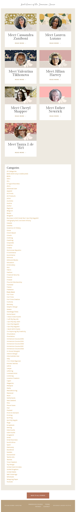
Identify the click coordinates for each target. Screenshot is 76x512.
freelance (10, 289)
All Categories (12, 171)
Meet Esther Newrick (55, 109)
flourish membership (14, 282)
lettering (10, 371)
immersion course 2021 (15, 346)
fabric (9, 270)
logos (9, 381)
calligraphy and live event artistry (19, 220)
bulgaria (10, 216)
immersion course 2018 (15, 339)
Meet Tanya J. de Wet (21, 146)
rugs (8, 423)
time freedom (12, 462)
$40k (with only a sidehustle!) (17, 174)
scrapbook (10, 425)
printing (9, 415)
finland (9, 280)
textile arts (11, 457)
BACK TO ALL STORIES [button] (38, 495)
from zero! (11, 292)
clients (9, 235)
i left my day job (12, 319)
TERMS (47, 504)
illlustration (11, 334)
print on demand (13, 413)
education (10, 262)
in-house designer (13, 351)
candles (9, 225)
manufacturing (12, 390)
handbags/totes (12, 312)
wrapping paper (12, 479)
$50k (8, 176)
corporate (10, 243)
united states (11, 472)
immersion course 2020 (15, 344)
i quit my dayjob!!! (13, 326)
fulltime (10, 302)
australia (10, 201)
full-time (10, 297)
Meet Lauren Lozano (55, 36)
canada (9, 223)
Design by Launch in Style (62, 505)
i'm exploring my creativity (16, 331)
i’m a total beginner (14, 361)
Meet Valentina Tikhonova (21, 73)
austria (9, 203)
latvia (9, 366)
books (9, 213)
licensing (10, 376)
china (9, 230)
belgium (10, 211)
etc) (8, 267)
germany (10, 304)
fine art (9, 277)
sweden (9, 452)
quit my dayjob (12, 420)
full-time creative (13, 299)
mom (8, 395)
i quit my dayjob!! (13, 324)
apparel (9, 191)
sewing (9, 427)
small (9, 437)
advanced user (12, 188)
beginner (10, 208)
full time (10, 294)
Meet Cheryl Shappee (21, 109)
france (9, 287)
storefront (10, 450)
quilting (10, 418)
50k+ (8, 179)
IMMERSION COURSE (35, 504)
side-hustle (11, 432)
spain (9, 445)
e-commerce (11, 252)
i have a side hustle (14, 317)
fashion (9, 272)
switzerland (11, 455)
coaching (10, 240)
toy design (10, 464)
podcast (9, 410)
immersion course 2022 (15, 349)
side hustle (11, 430)
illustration (11, 336)
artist (9, 198)
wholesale (10, 477)
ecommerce (11, 255)
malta (9, 388)
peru (8, 403)
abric (8, 186)
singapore (10, 435)
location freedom (13, 378)
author (9, 206)
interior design (12, 354)
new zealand (11, 400)
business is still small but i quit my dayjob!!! (22, 218)
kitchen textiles (12, 363)
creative (9, 245)
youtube (10, 482)
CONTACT (46, 506)
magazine (10, 383)
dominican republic (14, 250)
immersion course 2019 (15, 341)
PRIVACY (38, 506)
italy (8, 358)
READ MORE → (20, 43)
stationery (10, 447)
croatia (9, 248)
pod (8, 408)
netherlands (11, 398)
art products (11, 196)
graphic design (12, 307)
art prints (10, 193)
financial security (13, 275)
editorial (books (12, 260)
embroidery (11, 265)
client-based (11, 233)
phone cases (11, 405)
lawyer (9, 368)
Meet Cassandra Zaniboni (20, 36)
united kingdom (12, 469)
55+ (8, 181)
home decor (11, 314)
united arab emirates (14, 467)
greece (9, 309)
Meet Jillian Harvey (55, 73)
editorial (10, 257)
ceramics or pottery (14, 228)
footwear (10, 285)
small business (12, 440)
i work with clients (13, 329)
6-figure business (13, 184)
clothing (10, 238)
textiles (9, 459)
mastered (10, 393)
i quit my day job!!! (13, 322)
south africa (11, 442)
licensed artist (12, 373)
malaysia (10, 386)
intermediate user (13, 356)
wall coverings (12, 474)
